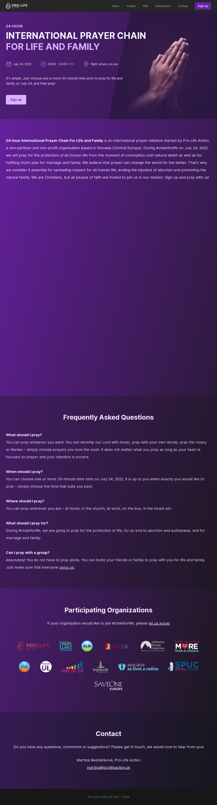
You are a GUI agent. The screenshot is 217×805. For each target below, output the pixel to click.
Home (115, 6)
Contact (183, 6)
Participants (163, 6)
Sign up (203, 6)
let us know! (159, 623)
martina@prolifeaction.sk (108, 767)
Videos (131, 6)
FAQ (145, 6)
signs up (67, 567)
